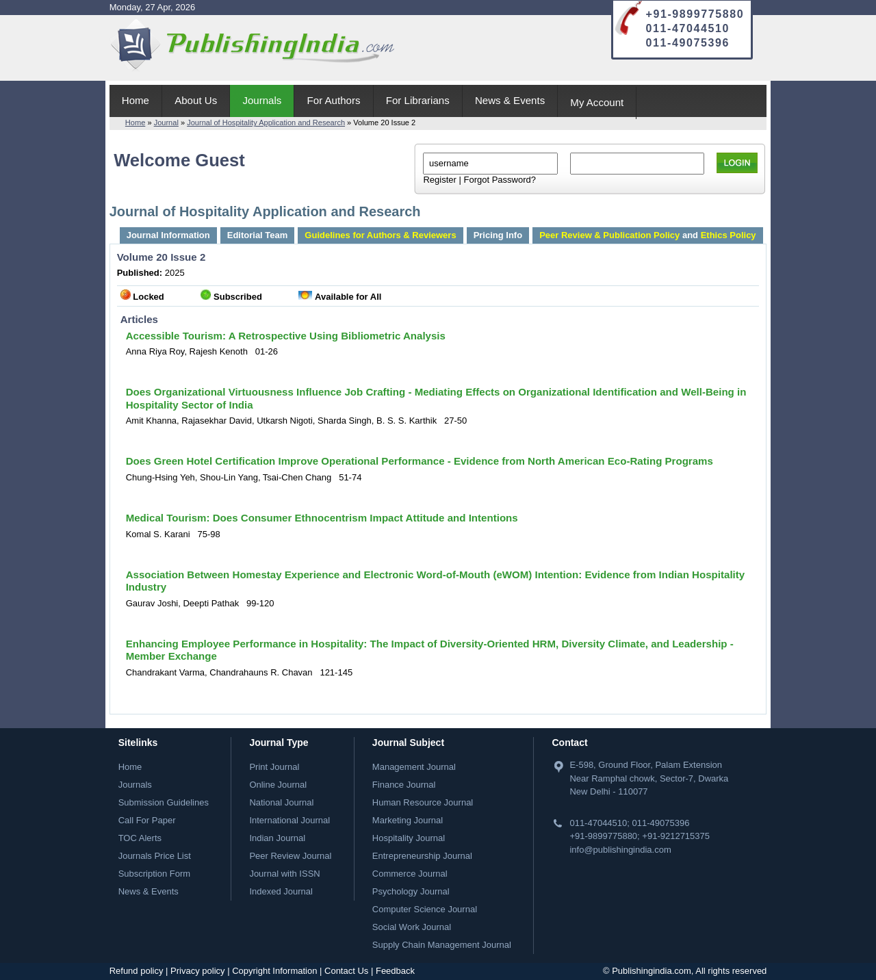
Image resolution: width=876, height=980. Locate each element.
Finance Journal (404, 784)
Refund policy (137, 971)
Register (439, 180)
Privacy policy (197, 971)
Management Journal (414, 767)
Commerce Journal (410, 873)
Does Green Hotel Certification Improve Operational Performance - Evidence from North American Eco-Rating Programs (419, 461)
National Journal (281, 802)
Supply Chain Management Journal (441, 945)
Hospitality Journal (408, 838)
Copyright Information (274, 971)
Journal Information (168, 235)
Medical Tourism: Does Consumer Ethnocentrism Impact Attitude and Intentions (322, 518)
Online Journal (278, 784)
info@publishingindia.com (620, 849)
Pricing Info (498, 235)
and (647, 235)
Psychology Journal (411, 891)
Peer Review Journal (290, 856)
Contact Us (346, 971)
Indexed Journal (281, 891)
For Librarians (418, 100)
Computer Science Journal (424, 909)
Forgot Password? (499, 180)
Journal (166, 122)
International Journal (289, 820)
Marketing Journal (407, 820)
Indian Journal (277, 838)
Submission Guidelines (163, 802)
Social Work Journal (411, 927)
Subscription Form (154, 873)
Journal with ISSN (284, 873)
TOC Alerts (140, 838)
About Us (196, 100)
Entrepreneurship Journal (422, 856)
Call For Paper (147, 820)
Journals (261, 100)
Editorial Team (257, 235)
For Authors (334, 100)
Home (135, 100)
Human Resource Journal (422, 802)
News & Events (510, 100)
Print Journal (274, 767)
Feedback (395, 971)
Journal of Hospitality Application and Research (266, 122)
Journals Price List (154, 856)
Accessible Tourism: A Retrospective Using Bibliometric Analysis (286, 335)
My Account (596, 102)
